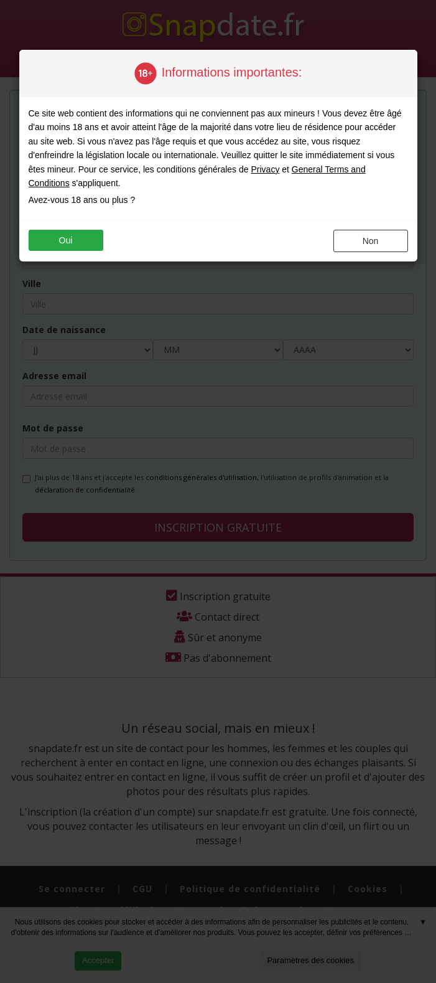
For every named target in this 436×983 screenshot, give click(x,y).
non (371, 241)
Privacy (265, 169)
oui (66, 240)
